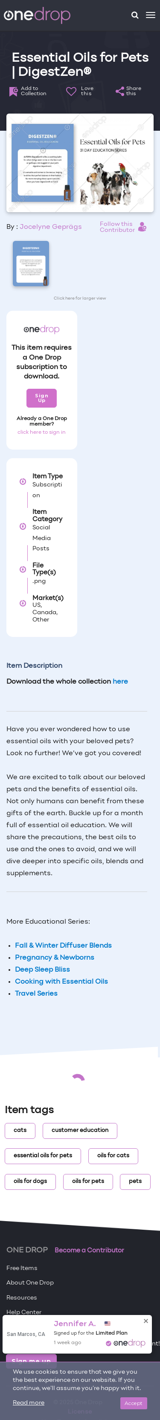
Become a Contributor (89, 1251)
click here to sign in (41, 432)
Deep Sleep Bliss (42, 970)
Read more (28, 1403)
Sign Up (41, 398)
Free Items (22, 1268)
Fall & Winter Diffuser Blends (63, 946)
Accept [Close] (134, 1403)
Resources (21, 1298)
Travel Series (36, 994)
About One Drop (30, 1283)
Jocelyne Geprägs (51, 227)
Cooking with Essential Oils (61, 982)
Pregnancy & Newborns (54, 958)
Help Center (23, 1312)
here (120, 681)
